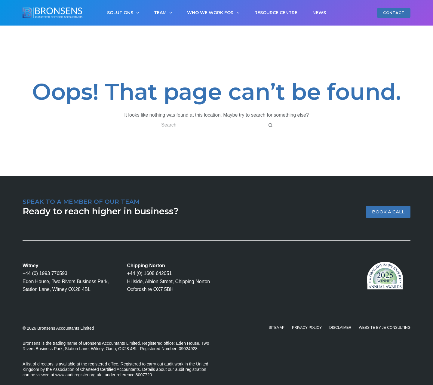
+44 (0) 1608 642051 (149, 273)
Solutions (124, 13)
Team (164, 13)
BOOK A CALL (388, 212)
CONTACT (393, 12)
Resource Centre (275, 12)
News (319, 12)
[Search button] (271, 125)
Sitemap (276, 327)
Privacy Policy (307, 327)
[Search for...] (210, 125)
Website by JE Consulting (384, 327)
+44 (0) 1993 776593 (45, 273)
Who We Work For (214, 13)
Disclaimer (340, 327)
